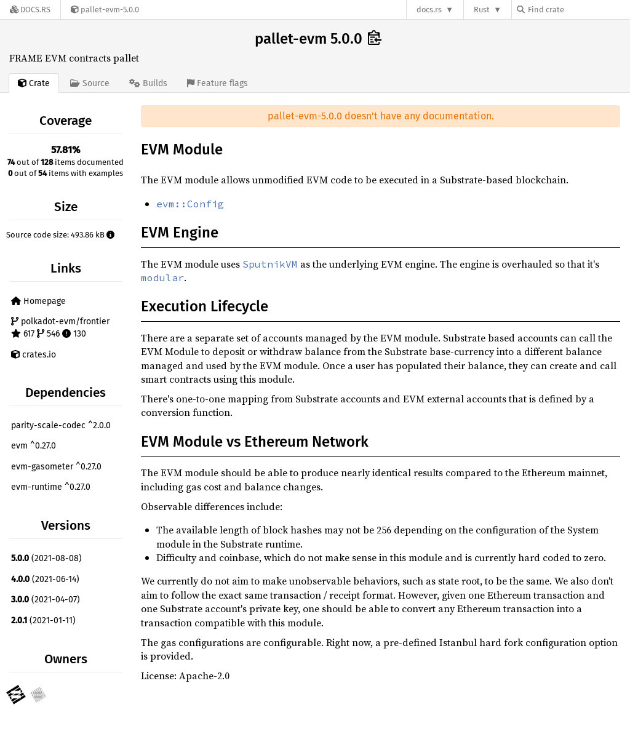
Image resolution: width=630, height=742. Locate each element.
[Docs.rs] (30, 9)
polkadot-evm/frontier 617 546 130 (60, 327)
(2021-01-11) (43, 620)
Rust (482, 9)
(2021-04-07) (45, 599)
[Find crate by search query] (578, 9)
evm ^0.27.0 (33, 446)
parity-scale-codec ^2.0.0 (61, 425)
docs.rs (429, 9)
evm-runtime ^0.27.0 (50, 487)
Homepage (38, 301)
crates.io (33, 354)
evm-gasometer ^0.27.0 (56, 466)
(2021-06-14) (45, 579)
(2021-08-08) (46, 558)
